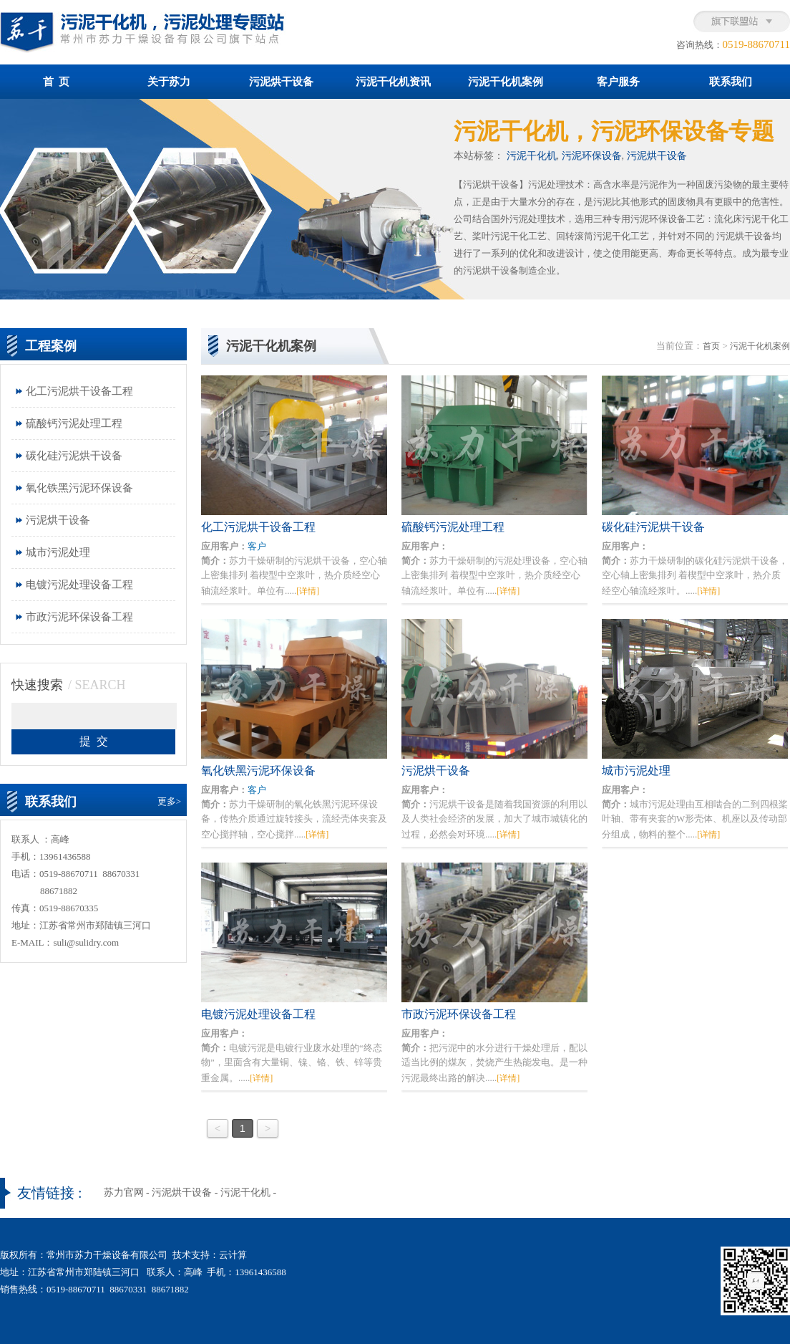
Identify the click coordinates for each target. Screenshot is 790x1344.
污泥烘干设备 (281, 81)
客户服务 (618, 81)
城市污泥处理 (58, 552)
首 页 (56, 81)
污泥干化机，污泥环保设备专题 (614, 131)
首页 (711, 346)
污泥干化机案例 (505, 81)
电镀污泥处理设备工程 (79, 584)
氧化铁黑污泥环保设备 (79, 488)
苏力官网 (124, 1192)
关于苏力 (168, 81)
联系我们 (730, 81)
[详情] (307, 591)
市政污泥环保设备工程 (79, 617)
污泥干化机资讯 (393, 81)
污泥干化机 (532, 155)
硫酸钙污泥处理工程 (74, 423)
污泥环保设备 (592, 155)
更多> (169, 801)
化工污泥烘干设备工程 (79, 391)
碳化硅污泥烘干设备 (74, 455)
